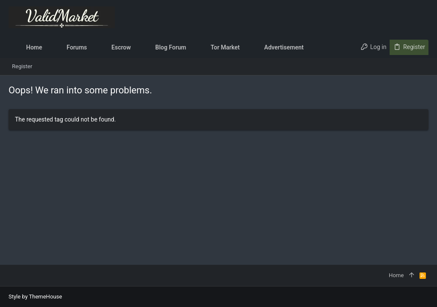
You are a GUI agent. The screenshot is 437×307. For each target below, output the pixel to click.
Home (396, 275)
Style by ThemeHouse (35, 296)
